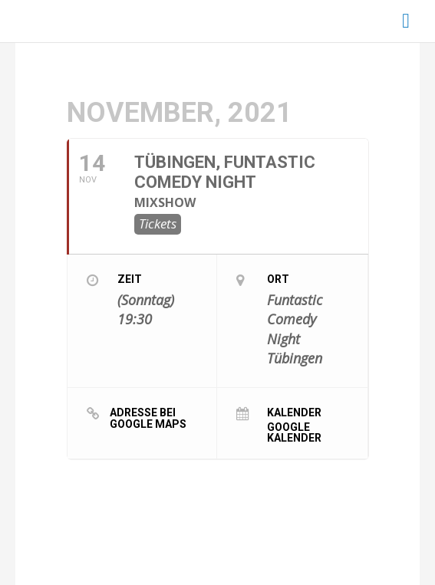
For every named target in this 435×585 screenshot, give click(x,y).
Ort (278, 279)
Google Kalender (294, 432)
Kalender (294, 412)
